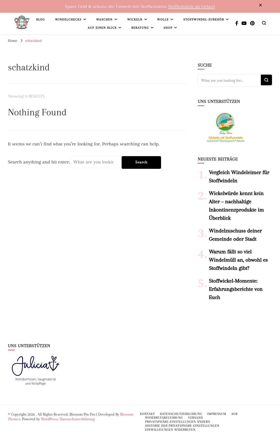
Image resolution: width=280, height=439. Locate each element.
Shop (168, 27)
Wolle (163, 19)
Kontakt (147, 414)
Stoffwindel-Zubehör (203, 19)
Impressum (216, 414)
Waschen (104, 19)
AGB (234, 414)
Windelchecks (68, 19)
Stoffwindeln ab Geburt (191, 6)
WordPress (49, 419)
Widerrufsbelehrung (164, 417)
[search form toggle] (264, 22)
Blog (40, 19)
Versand (195, 417)
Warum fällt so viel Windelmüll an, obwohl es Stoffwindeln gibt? (238, 260)
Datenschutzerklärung (77, 419)
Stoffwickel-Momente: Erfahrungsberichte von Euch (235, 289)
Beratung (140, 27)
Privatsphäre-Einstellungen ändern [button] (177, 421)
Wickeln (135, 19)
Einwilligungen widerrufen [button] (170, 429)
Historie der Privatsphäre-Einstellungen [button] (182, 425)
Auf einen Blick (102, 27)
